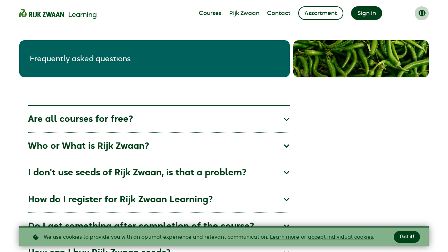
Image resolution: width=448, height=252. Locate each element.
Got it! (407, 236)
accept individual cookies (340, 237)
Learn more (284, 237)
